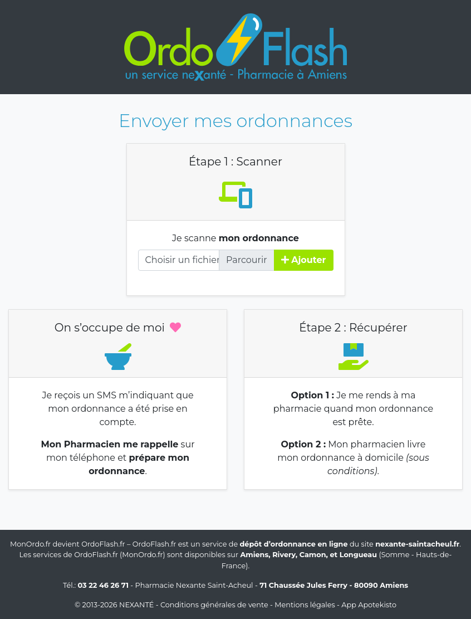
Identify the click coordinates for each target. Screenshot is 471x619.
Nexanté (136, 605)
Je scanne (235, 238)
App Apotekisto (368, 605)
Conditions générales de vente (214, 605)
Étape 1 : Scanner (235, 161)
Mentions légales (304, 605)
